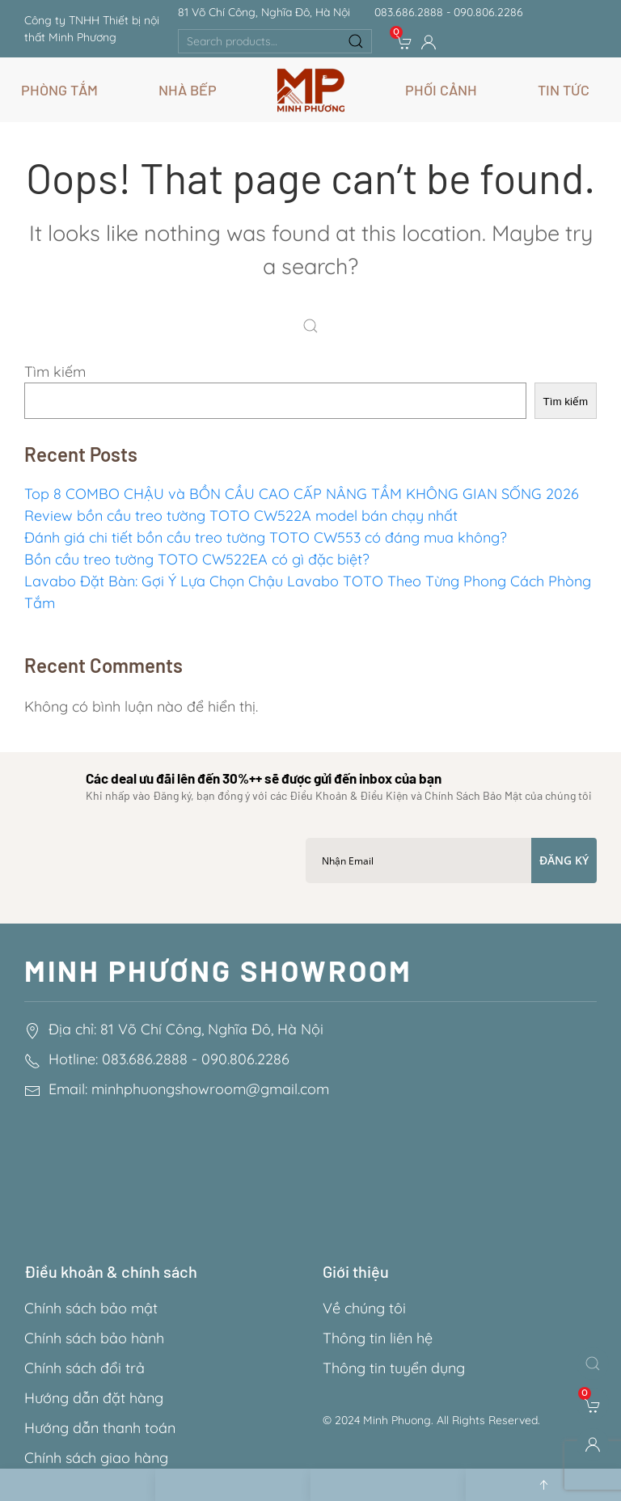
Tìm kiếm (55, 371)
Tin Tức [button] (563, 90)
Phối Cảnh (441, 90)
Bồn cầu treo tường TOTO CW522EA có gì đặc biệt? (197, 559)
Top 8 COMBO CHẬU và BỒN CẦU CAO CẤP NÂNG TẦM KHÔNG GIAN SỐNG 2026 (301, 493)
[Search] (314, 327)
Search (356, 41)
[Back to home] (311, 89)
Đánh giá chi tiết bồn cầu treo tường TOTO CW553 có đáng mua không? (265, 537)
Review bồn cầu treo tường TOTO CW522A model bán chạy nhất (241, 515)
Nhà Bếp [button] (187, 90)
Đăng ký (564, 860)
